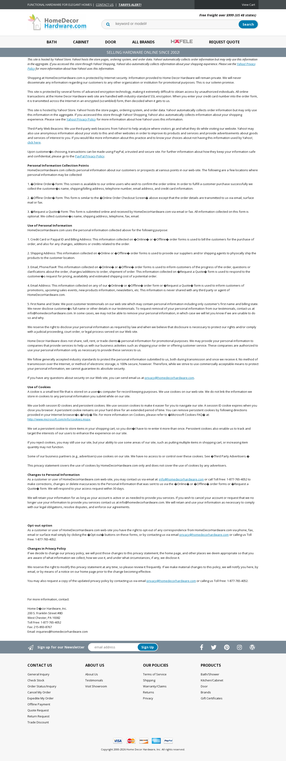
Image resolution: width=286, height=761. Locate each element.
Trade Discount (38, 722)
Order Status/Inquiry (41, 686)
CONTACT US (105, 5)
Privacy (148, 698)
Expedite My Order (40, 698)
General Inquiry (38, 674)
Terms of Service (155, 674)
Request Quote (224, 42)
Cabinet (81, 42)
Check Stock (35, 680)
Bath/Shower (210, 674)
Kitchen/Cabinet (212, 680)
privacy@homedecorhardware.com (169, 378)
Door (110, 42)
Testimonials (94, 680)
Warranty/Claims (155, 686)
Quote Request (38, 710)
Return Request (38, 716)
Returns (148, 692)
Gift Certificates (211, 698)
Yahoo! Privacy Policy (81, 119)
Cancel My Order (39, 692)
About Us (91, 674)
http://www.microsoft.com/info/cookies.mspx (58, 419)
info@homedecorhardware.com (181, 479)
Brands (206, 692)
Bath (52, 42)
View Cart (248, 5)
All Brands (143, 42)
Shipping (149, 680)
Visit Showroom (96, 686)
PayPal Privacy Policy (89, 156)
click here (34, 142)
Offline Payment (38, 704)
